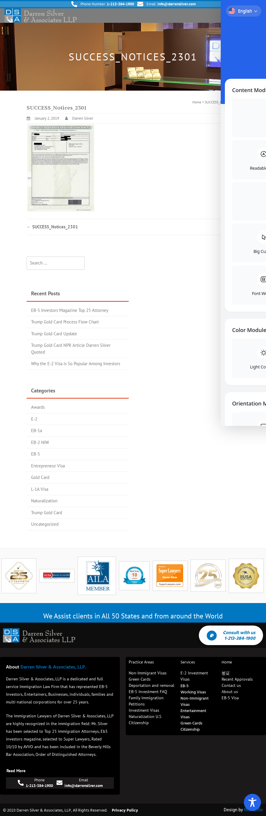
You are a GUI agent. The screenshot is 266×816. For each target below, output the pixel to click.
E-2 (34, 419)
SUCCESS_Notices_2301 (52, 227)
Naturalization (44, 501)
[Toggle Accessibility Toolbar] (252, 802)
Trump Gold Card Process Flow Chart (65, 322)
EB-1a (36, 430)
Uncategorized (45, 524)
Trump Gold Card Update (54, 333)
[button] (257, 15)
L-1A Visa (39, 489)
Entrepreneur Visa (48, 466)
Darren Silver (82, 118)
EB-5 (35, 454)
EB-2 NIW (40, 442)
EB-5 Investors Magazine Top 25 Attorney (69, 310)
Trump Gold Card (46, 512)
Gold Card (40, 477)
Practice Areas (141, 662)
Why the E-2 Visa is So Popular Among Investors (75, 363)
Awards (38, 407)
